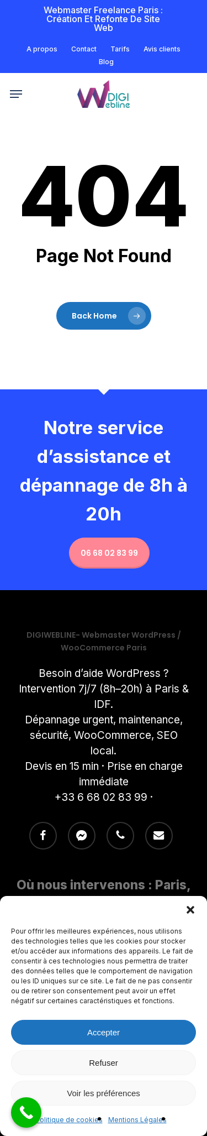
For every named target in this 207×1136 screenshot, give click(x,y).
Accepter (103, 1032)
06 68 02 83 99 (109, 553)
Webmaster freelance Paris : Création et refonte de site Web (103, 18)
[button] (190, 909)
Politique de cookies (69, 1120)
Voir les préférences (103, 1093)
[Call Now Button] (26, 1112)
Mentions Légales (137, 1120)
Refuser (103, 1062)
